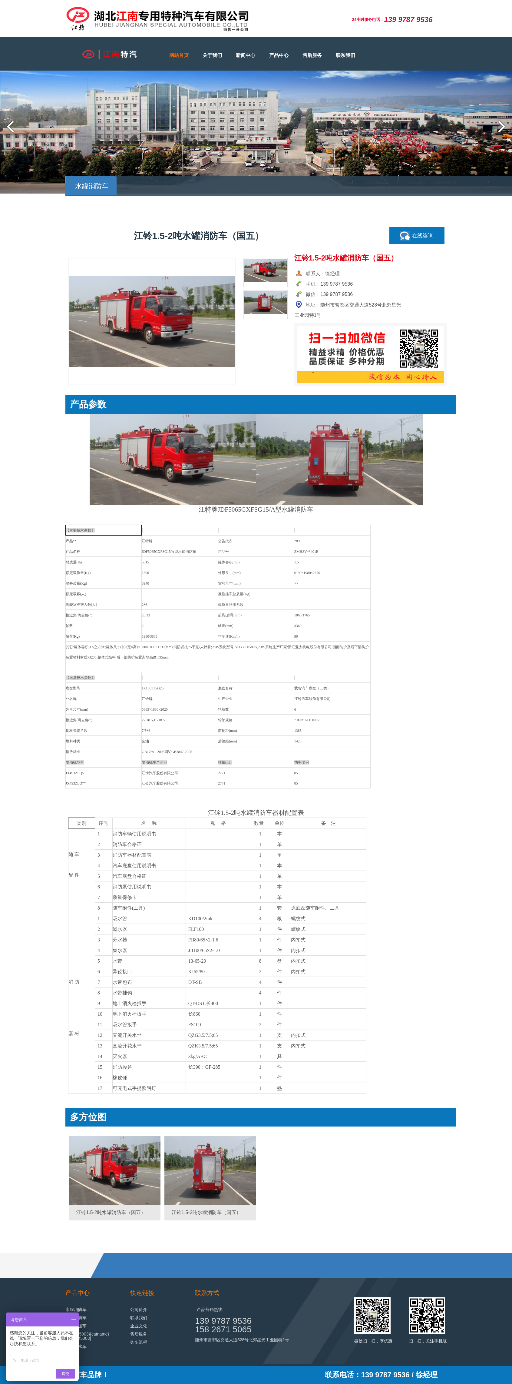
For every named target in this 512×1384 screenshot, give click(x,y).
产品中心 (279, 55)
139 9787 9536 (223, 1321)
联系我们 (345, 55)
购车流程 (138, 1342)
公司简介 (138, 1309)
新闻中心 (245, 55)
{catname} (99, 1334)
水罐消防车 (76, 1309)
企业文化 (138, 1325)
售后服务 (312, 55)
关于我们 (212, 55)
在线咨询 (417, 236)
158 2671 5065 (223, 1329)
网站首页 (179, 55)
